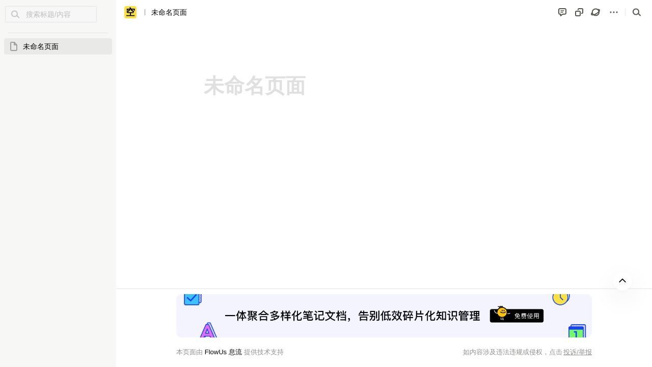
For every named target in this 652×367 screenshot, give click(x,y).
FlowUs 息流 (222, 352)
